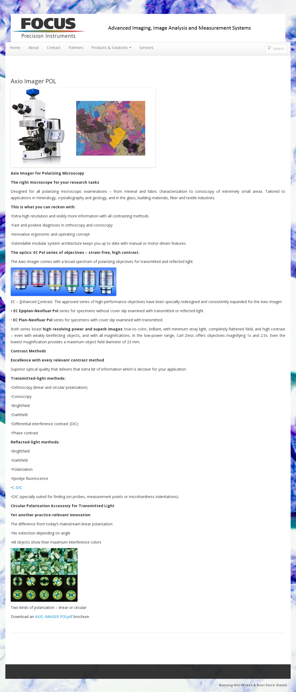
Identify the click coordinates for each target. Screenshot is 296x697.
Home (15, 47)
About (33, 47)
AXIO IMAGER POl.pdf (53, 616)
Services (146, 47)
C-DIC (17, 487)
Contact (53, 47)
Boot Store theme (272, 685)
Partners (75, 47)
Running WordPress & (238, 685)
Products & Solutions (111, 47)
